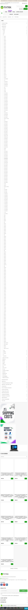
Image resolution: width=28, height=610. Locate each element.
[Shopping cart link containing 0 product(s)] (25, 9)
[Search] (21, 6)
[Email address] (10, 590)
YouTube (4, 585)
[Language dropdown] (24, 3)
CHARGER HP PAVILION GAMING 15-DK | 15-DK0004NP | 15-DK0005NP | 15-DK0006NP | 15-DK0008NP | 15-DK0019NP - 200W (7, 539)
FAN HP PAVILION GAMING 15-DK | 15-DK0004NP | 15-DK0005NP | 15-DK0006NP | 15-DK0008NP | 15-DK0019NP (21, 517)
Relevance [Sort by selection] (2, 456)
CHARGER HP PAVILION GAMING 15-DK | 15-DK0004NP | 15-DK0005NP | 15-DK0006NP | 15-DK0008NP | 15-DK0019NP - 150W (21, 474)
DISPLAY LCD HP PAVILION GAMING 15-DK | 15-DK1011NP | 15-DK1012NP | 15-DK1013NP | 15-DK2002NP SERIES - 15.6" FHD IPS (21, 539)
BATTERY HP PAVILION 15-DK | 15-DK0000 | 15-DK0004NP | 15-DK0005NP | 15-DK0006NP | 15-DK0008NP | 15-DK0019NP (7, 474)
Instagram (7, 585)
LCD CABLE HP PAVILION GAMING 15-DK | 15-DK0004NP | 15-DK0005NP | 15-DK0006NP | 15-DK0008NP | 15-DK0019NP (7, 560)
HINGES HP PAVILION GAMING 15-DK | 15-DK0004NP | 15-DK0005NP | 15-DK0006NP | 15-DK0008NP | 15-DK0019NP (7, 495)
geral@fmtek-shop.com (4, 3)
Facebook (2, 585)
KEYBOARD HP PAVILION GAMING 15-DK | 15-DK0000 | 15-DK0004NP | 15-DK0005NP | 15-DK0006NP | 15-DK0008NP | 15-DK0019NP (7, 518)
